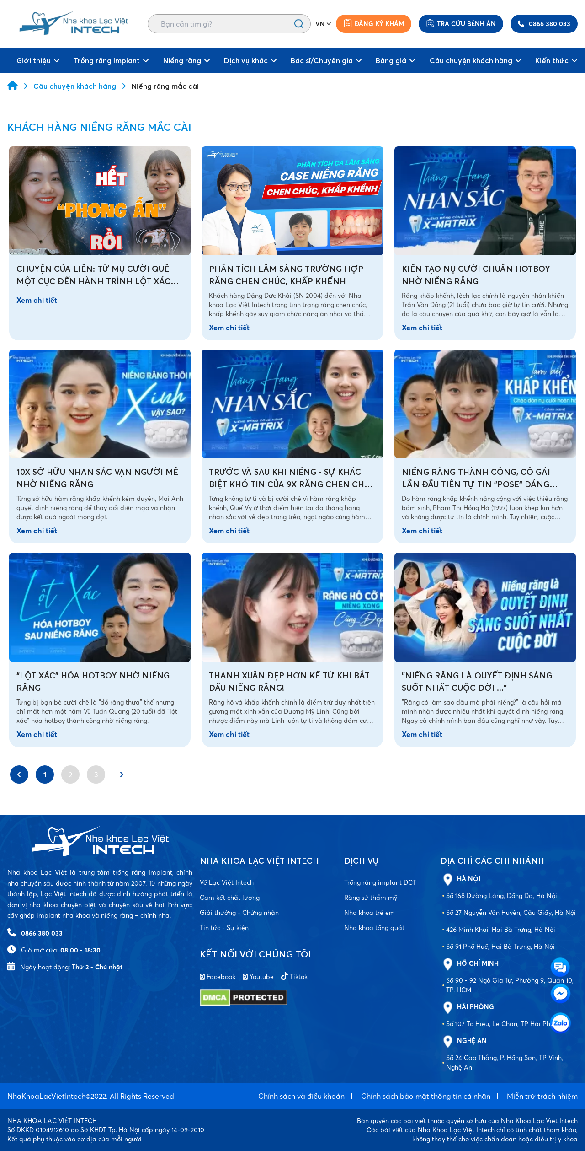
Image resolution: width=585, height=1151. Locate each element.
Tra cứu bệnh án (461, 23)
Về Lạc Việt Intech (227, 882)
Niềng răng (182, 60)
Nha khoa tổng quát (374, 928)
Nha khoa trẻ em (369, 913)
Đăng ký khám (373, 23)
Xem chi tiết (36, 300)
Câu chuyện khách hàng (471, 60)
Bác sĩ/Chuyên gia (322, 60)
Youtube (258, 977)
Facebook (217, 977)
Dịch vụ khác (246, 60)
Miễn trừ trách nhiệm (542, 1096)
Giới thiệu (33, 60)
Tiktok (294, 977)
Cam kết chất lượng (230, 897)
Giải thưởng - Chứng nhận (239, 913)
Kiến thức (552, 60)
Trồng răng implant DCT (380, 882)
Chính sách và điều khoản (301, 1096)
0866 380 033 (544, 24)
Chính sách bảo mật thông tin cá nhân (425, 1096)
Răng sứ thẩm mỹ (370, 897)
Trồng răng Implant (107, 60)
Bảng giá (391, 60)
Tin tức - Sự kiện (224, 928)
